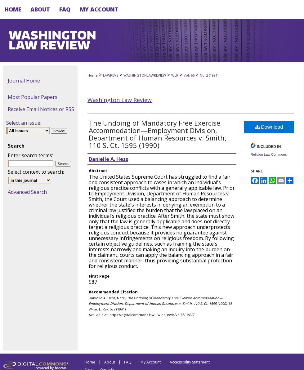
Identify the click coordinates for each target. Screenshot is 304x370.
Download (269, 127)
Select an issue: (23, 122)
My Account (151, 362)
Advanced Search (27, 192)
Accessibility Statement (190, 362)
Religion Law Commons (269, 154)
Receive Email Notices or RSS (41, 109)
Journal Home (24, 80)
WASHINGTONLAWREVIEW (144, 75)
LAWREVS (110, 75)
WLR (174, 75)
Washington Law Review (119, 100)
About (109, 362)
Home (92, 75)
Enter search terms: (30, 155)
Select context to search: (36, 171)
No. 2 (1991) (209, 75)
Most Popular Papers (32, 97)
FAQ (128, 362)
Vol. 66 (189, 75)
